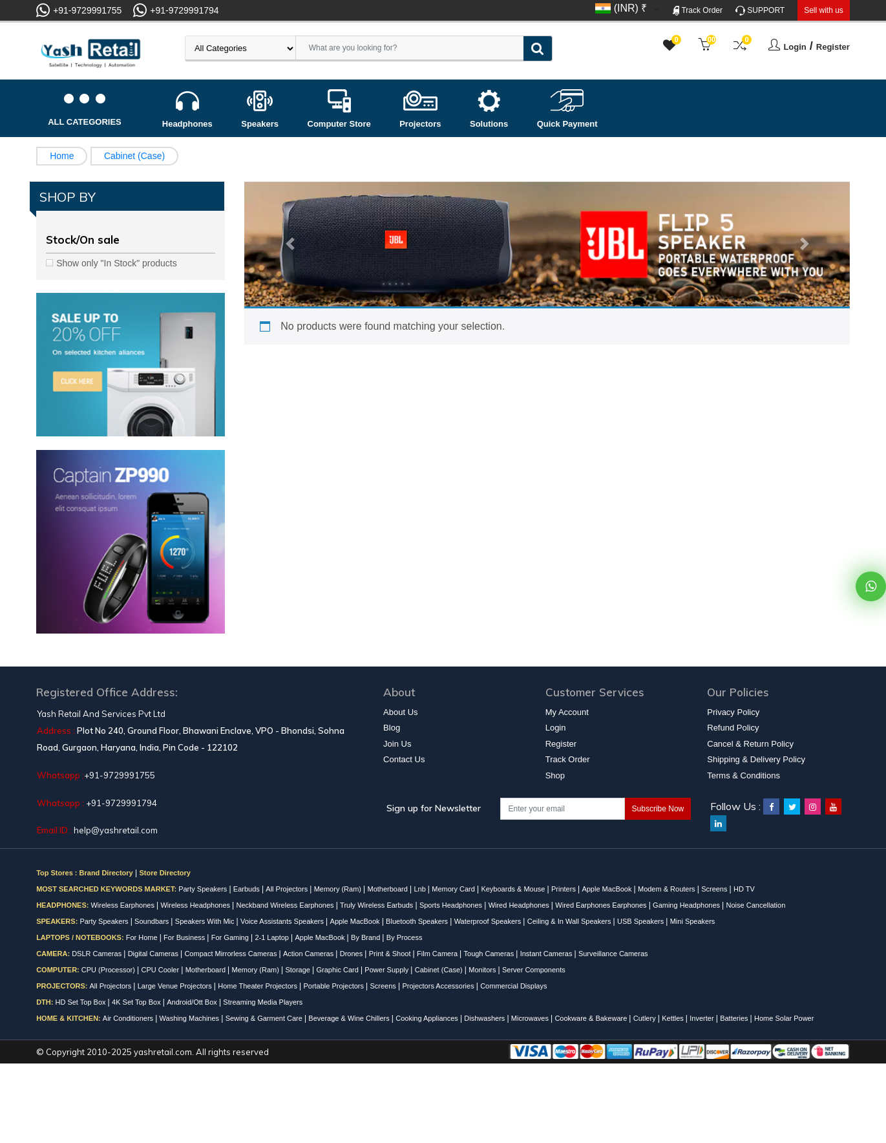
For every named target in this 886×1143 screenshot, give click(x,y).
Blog (391, 727)
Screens (715, 889)
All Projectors (288, 889)
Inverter (702, 1018)
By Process (404, 937)
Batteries (735, 1018)
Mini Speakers (692, 921)
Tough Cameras (490, 953)
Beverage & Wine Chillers (349, 1018)
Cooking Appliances (428, 1018)
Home (62, 156)
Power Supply (387, 970)
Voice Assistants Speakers (283, 921)
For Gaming (231, 937)
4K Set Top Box (137, 1002)
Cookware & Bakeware (591, 1018)
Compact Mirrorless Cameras (231, 953)
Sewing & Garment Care (265, 1018)
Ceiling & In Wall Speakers (570, 921)
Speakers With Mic (206, 921)
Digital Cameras (154, 953)
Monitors (483, 970)
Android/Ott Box (193, 1002)
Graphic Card (338, 970)
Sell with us (823, 10)
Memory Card (454, 889)
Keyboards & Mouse (514, 889)
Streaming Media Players (262, 1002)
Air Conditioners (129, 1018)
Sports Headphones (451, 905)
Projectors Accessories (439, 986)
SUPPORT (760, 11)
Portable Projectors (334, 986)
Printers (564, 889)
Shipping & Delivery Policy (756, 759)
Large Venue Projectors (176, 986)
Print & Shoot (391, 953)
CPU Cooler (161, 970)
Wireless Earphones (123, 905)
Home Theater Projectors (258, 986)
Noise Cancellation (756, 905)
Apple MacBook (607, 889)
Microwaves (531, 1018)
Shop (555, 775)
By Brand (366, 937)
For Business (185, 937)
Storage (298, 970)
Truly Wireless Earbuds (377, 905)
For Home (143, 937)
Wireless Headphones (196, 905)
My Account (567, 712)
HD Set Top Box (81, 1002)
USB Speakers (641, 921)
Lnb (420, 889)
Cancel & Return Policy (750, 744)
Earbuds (247, 889)
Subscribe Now (658, 808)
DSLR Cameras (97, 953)
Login (794, 47)
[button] (289, 244)
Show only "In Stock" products (116, 263)
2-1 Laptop (273, 937)
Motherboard (389, 889)
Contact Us (404, 759)
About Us (400, 712)
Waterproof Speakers (488, 921)
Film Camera (438, 953)
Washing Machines (191, 1018)
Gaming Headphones (687, 905)
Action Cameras (309, 953)
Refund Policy (733, 727)
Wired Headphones (520, 905)
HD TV (744, 889)
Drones (352, 953)
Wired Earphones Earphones (601, 905)
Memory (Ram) (338, 889)
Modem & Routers (667, 889)
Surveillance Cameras (613, 953)
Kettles (674, 1018)
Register (833, 47)
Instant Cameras (547, 953)
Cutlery (645, 1018)
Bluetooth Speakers (418, 921)
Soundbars (152, 921)
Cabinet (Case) (134, 156)
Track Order (698, 11)
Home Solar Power (784, 1018)
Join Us (397, 744)
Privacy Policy (733, 712)
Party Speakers (203, 889)
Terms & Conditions (743, 775)
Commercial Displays (513, 986)
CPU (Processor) (109, 970)
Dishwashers (485, 1018)
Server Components (533, 970)
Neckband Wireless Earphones (286, 905)
